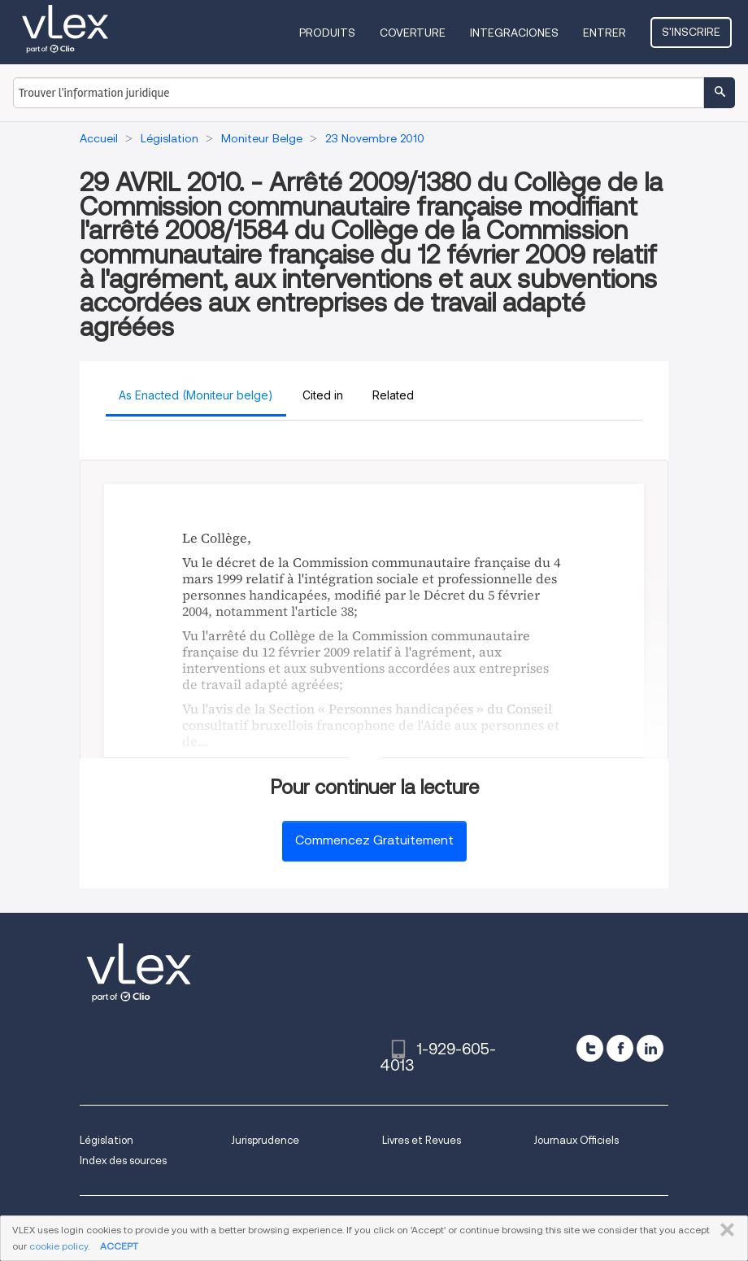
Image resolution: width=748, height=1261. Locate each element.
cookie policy (58, 1246)
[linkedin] (650, 1048)
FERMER (724, 1230)
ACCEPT (119, 1246)
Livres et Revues (421, 1140)
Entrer (604, 32)
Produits (327, 32)
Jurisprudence (265, 1140)
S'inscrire (691, 31)
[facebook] (620, 1048)
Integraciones (514, 32)
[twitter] (589, 1048)
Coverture (413, 32)
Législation (106, 1140)
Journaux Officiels (576, 1140)
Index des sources (123, 1160)
